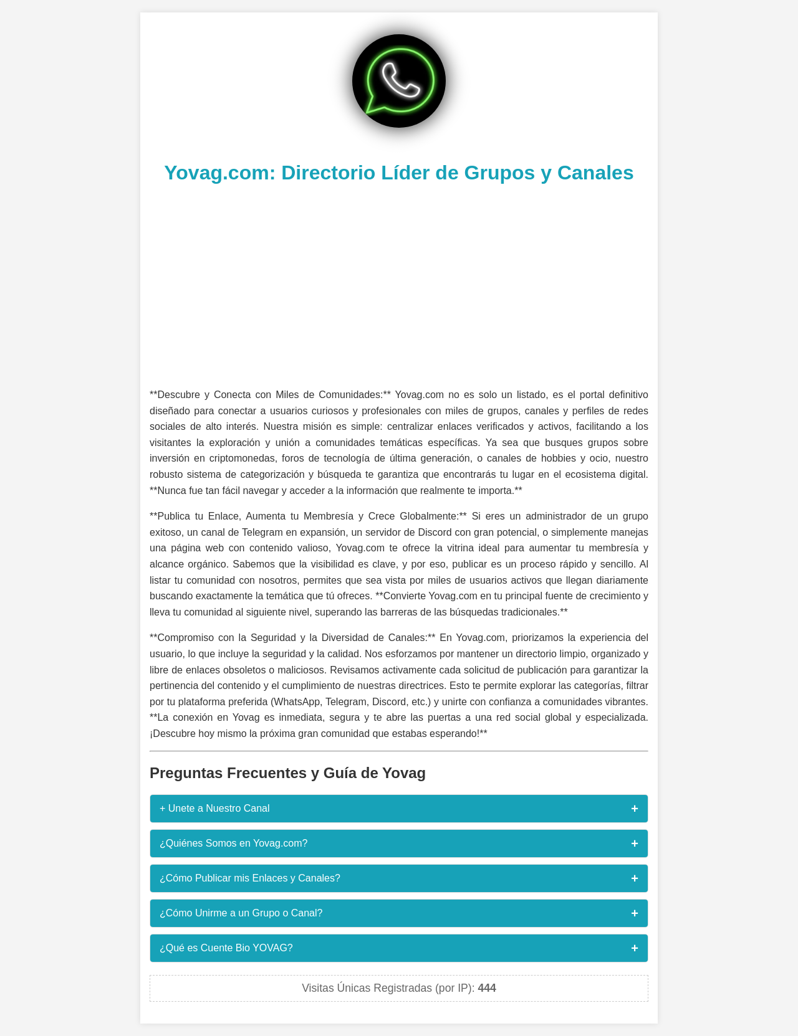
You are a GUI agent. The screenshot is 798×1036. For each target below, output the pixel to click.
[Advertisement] (399, 284)
